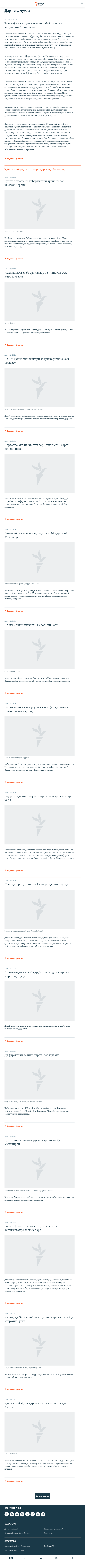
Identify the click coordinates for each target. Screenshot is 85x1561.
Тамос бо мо (48, 1533)
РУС (56, 1558)
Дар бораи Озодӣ (11, 1529)
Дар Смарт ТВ (49, 1546)
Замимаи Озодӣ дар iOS (14, 1550)
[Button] (14, 159)
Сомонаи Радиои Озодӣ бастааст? (18, 1533)
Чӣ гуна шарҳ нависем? (53, 1529)
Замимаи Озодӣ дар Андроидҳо (17, 1546)
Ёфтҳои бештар (42, 1496)
